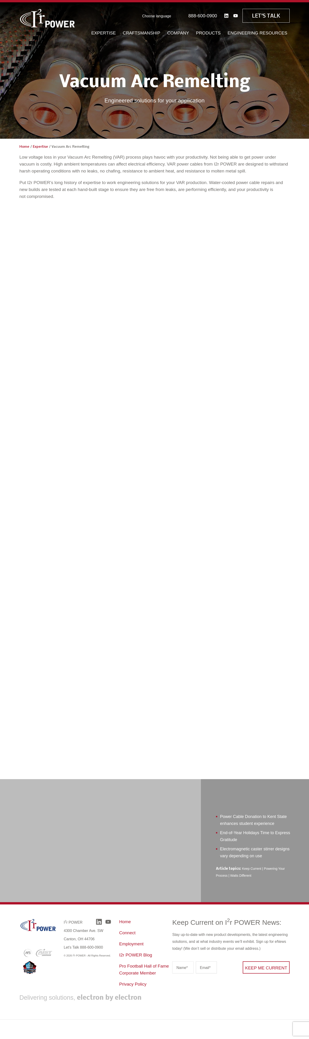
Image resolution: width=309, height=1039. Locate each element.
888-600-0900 (202, 15)
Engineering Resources (257, 32)
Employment (131, 943)
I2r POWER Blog (135, 955)
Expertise (103, 32)
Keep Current (251, 868)
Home (24, 147)
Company (178, 32)
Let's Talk (266, 15)
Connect (127, 932)
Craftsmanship (141, 32)
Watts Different (240, 875)
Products (208, 32)
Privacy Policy (132, 984)
